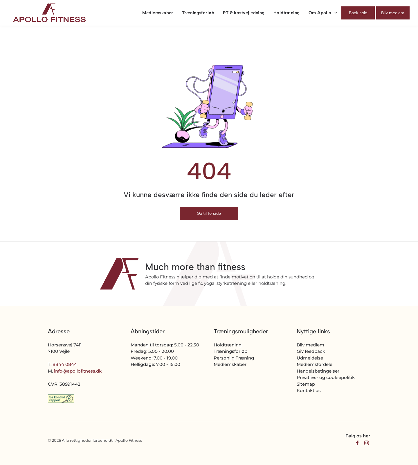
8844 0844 (65, 364)
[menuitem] (153, 12)
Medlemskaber (230, 364)
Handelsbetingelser (318, 371)
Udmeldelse (310, 358)
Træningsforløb (230, 351)
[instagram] (366, 443)
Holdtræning (228, 345)
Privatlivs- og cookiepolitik (326, 377)
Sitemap (306, 384)
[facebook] (357, 443)
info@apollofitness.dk (78, 371)
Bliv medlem (310, 345)
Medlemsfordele (314, 364)
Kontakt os (309, 390)
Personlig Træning (234, 358)
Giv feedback (311, 351)
